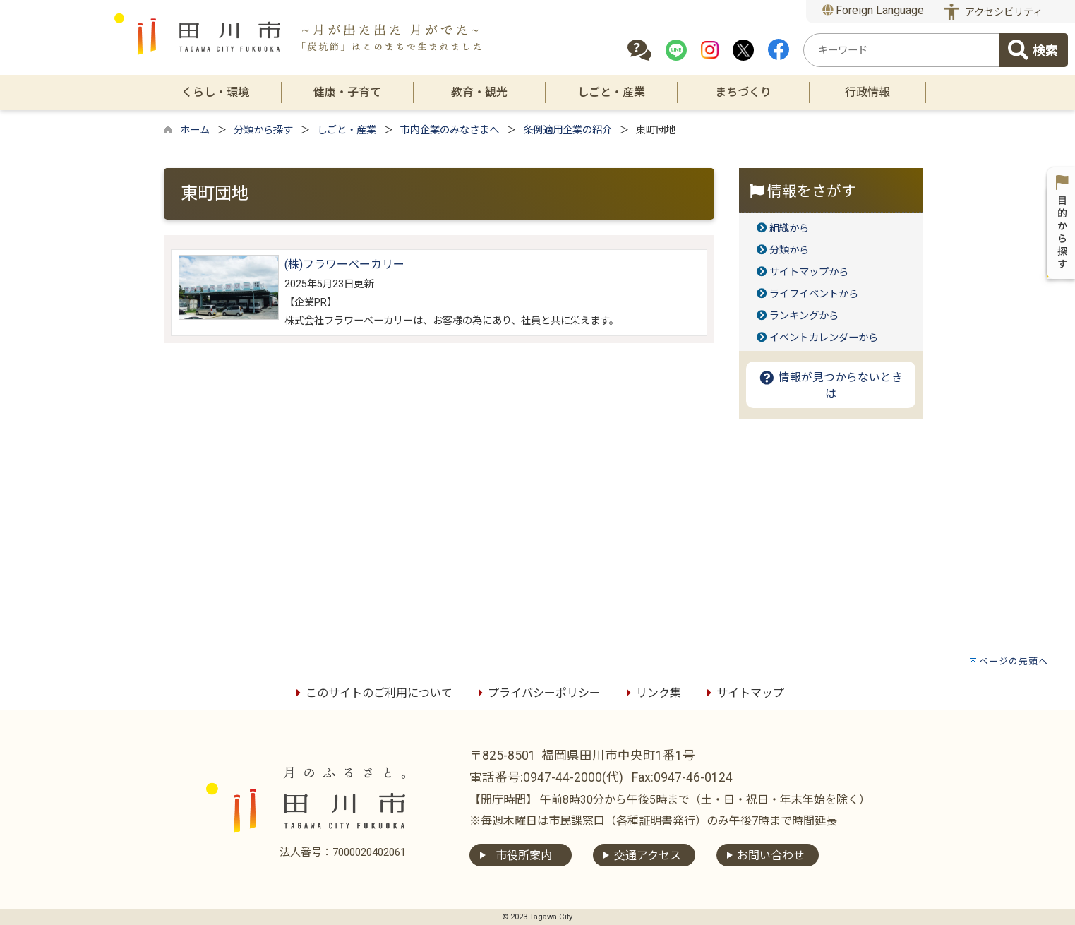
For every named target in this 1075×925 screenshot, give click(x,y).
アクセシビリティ (1004, 12)
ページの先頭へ (1013, 661)
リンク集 (651, 693)
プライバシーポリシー (537, 693)
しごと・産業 (346, 130)
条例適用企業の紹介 (567, 130)
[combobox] (901, 50)
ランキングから (804, 316)
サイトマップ (743, 693)
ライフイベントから (813, 294)
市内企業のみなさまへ (449, 130)
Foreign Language (873, 10)
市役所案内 (524, 855)
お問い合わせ (771, 855)
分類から (789, 250)
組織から (789, 228)
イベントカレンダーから (823, 338)
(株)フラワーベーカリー (344, 264)
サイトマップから (808, 272)
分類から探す (263, 130)
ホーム (195, 130)
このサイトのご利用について (372, 693)
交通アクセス (647, 855)
